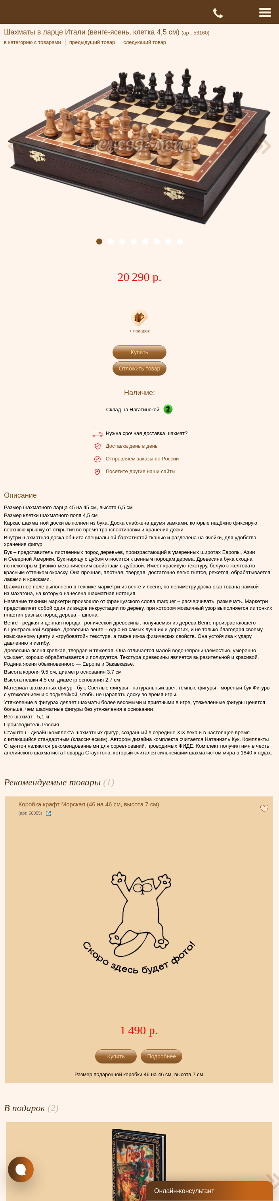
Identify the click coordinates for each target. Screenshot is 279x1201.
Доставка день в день (132, 446)
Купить (139, 352)
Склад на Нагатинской (133, 409)
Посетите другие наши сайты (141, 471)
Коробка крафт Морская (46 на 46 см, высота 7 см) (89, 804)
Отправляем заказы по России (142, 459)
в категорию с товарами (32, 42)
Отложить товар (140, 368)
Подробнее (161, 1056)
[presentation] (16, 146)
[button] (99, 241)
